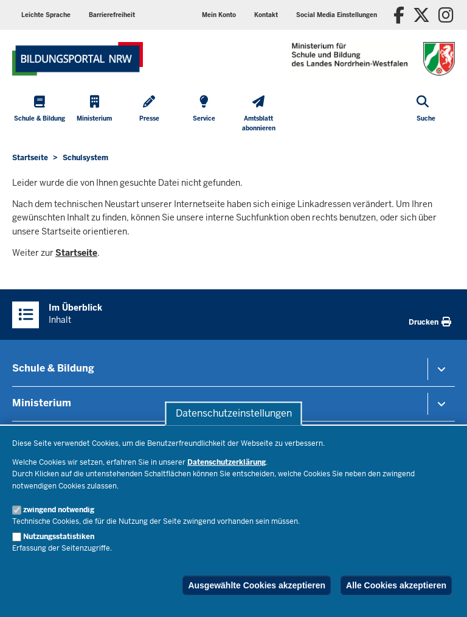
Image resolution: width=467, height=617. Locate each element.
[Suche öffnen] (426, 115)
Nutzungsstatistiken (58, 536)
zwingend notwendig (58, 510)
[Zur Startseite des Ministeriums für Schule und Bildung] (77, 59)
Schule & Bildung (53, 368)
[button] (336, 15)
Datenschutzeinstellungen (234, 413)
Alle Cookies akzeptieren (396, 585)
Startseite (76, 252)
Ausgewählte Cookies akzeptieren (256, 585)
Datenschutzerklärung (226, 462)
